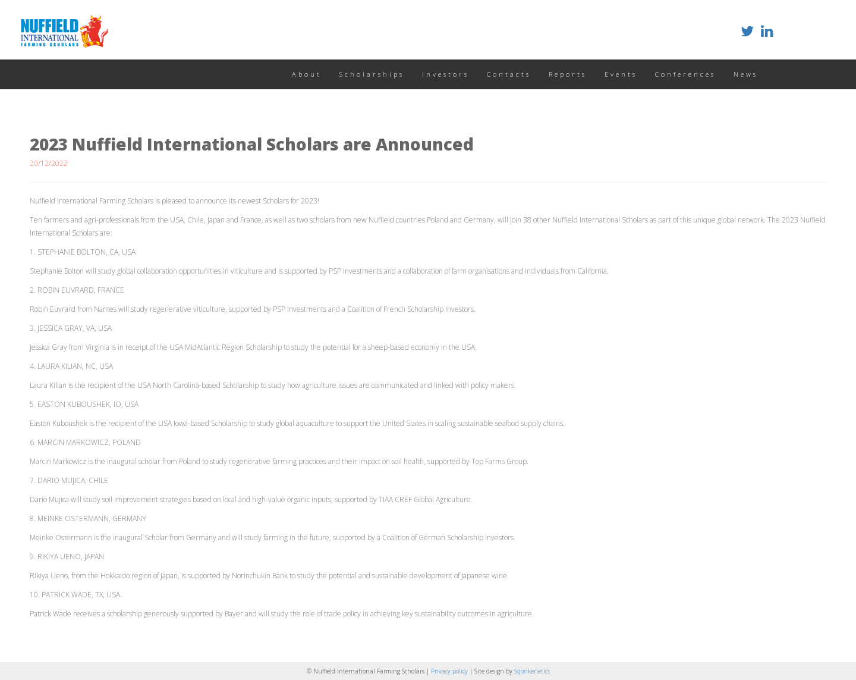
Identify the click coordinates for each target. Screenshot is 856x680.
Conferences (685, 74)
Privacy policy (450, 671)
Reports (568, 74)
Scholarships (371, 74)
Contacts (509, 74)
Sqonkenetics (532, 671)
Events (621, 74)
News (746, 74)
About (307, 74)
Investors (445, 74)
